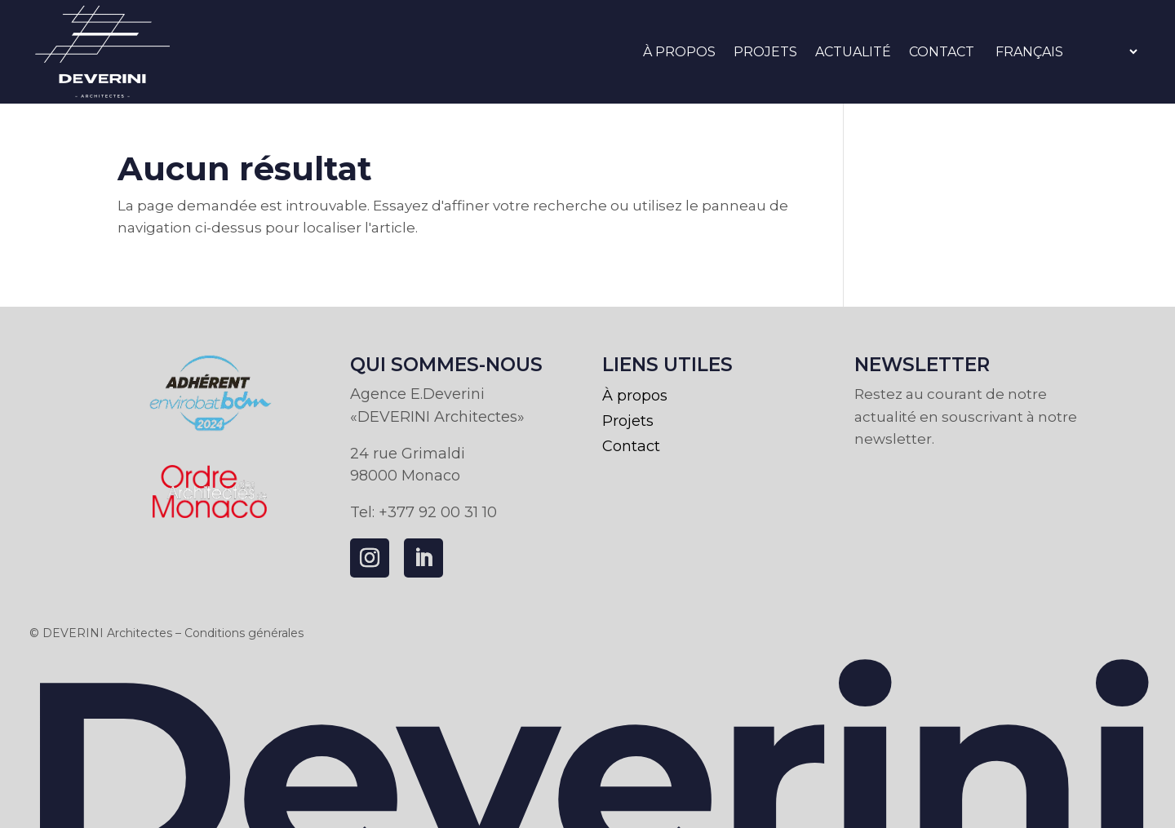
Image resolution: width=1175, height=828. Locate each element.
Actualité (853, 52)
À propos (679, 52)
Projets (765, 52)
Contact (941, 52)
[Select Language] (1066, 52)
